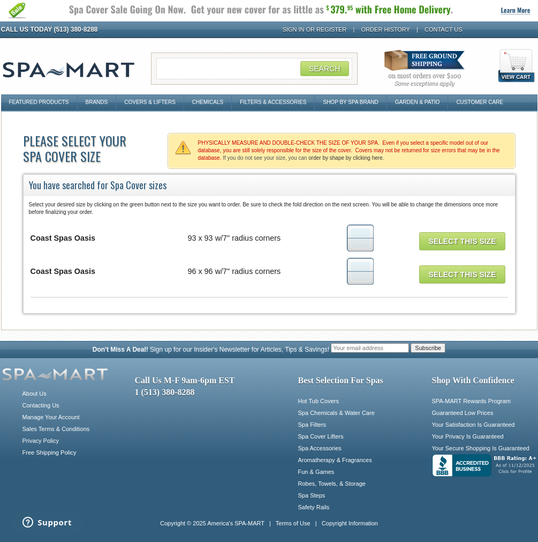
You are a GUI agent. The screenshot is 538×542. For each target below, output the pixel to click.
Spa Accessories (320, 448)
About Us (34, 393)
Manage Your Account (51, 417)
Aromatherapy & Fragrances (335, 460)
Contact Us (444, 29)
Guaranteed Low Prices (463, 413)
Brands (97, 102)
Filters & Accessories (273, 102)
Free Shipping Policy (49, 452)
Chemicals (207, 102)
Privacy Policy (40, 440)
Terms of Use (293, 523)
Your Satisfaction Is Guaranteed (473, 424)
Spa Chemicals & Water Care (336, 413)
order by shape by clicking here (345, 158)
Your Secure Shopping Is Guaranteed (480, 448)
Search (324, 68)
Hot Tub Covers (318, 401)
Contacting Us (40, 405)
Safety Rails (314, 507)
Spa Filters (312, 424)
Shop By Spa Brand (350, 102)
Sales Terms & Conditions (56, 429)
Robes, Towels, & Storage (332, 483)
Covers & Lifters (150, 102)
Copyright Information (350, 523)
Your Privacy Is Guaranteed (468, 436)
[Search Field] (254, 68)
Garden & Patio (417, 102)
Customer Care (479, 102)
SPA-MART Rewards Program (471, 401)
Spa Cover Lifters (321, 436)
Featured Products (39, 102)
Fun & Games (316, 472)
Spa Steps (311, 495)
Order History (385, 29)
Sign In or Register (315, 29)
